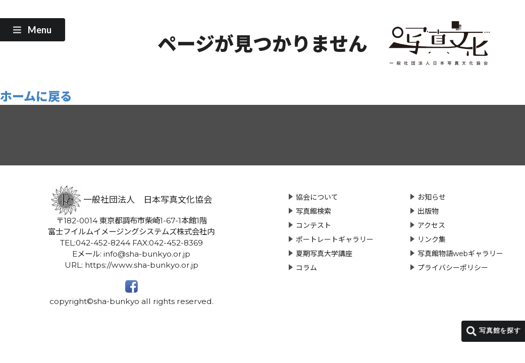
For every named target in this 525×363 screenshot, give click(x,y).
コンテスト (313, 225)
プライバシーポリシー (452, 267)
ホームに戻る (36, 96)
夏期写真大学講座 (324, 253)
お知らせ (431, 197)
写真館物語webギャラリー (460, 253)
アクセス (431, 225)
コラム (306, 267)
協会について (317, 197)
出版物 (428, 211)
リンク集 (431, 239)
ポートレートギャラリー (335, 239)
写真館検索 (313, 211)
